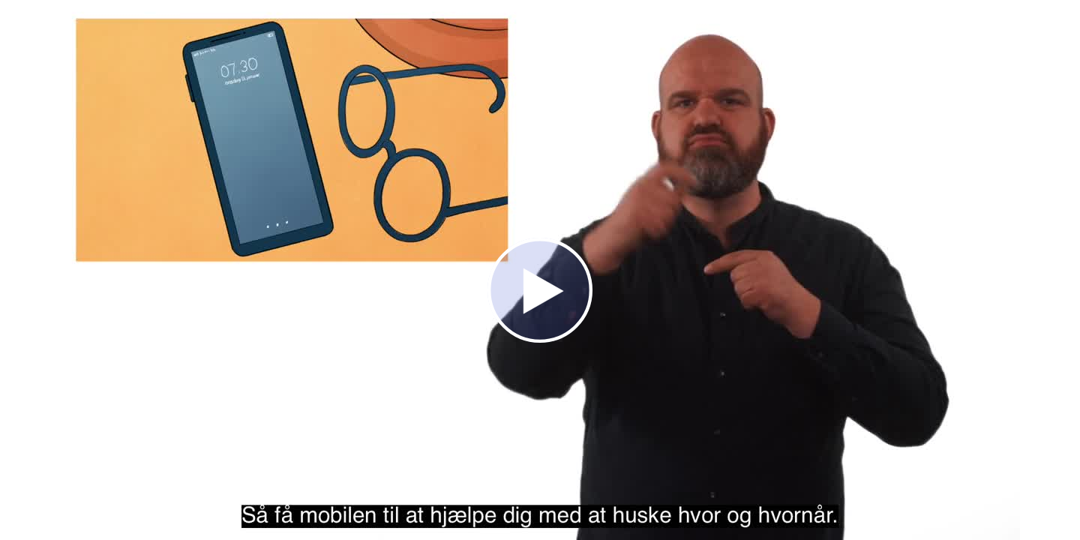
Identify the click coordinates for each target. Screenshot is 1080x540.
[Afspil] (540, 339)
